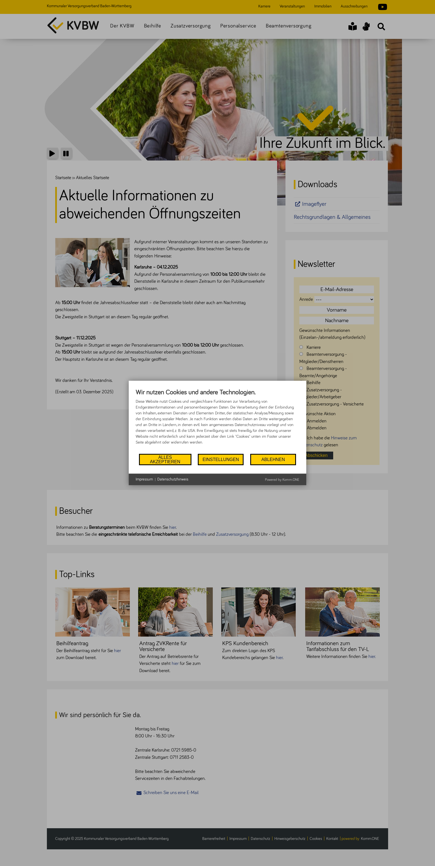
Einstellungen (221, 459)
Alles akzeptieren (165, 459)
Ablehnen (273, 459)
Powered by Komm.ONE (282, 480)
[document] (217, 420)
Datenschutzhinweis (172, 479)
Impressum (144, 479)
